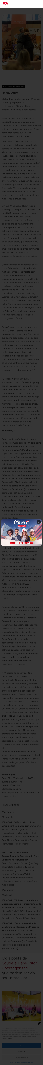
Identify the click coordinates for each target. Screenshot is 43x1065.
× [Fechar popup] (38, 522)
